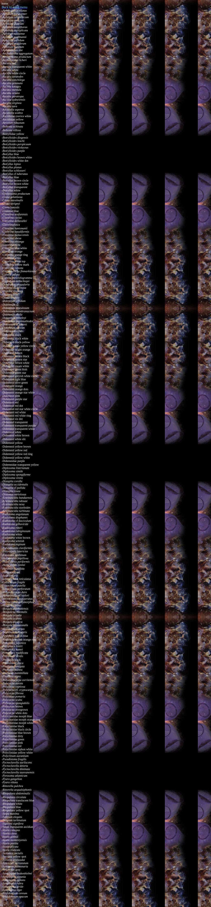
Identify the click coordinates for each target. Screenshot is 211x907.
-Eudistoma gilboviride (15, 524)
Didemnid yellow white (16, 457)
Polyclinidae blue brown (16, 732)
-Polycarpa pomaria (13, 696)
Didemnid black (11, 334)
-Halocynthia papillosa (15, 558)
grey (11, 869)
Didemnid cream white (15, 366)
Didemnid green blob (14, 369)
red (9, 63)
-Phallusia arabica (12, 663)
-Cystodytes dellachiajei (15, 281)
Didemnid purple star (14, 399)
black (17, 659)
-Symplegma (9, 890)
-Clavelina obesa (11, 238)
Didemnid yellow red (14, 450)
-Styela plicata (10, 846)
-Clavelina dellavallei (14, 221)
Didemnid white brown (15, 435)
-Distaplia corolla (12, 481)
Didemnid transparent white (18, 428)
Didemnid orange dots (15, 389)
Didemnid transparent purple (19, 425)
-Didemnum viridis (12, 331)
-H (3, 568)
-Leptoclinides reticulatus (16, 579)
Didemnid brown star (14, 359)
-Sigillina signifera (12, 823)
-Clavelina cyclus (12, 217)
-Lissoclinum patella (13, 585)
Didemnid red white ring (16, 415)
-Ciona (6, 207)
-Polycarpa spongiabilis (15, 703)
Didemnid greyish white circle (20, 376)
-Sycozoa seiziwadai (13, 859)
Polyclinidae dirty (12, 736)
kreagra (11, 86)
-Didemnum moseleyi (14, 317)
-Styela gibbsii (10, 836)
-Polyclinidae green (13, 739)
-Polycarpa (8, 709)
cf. (14, 287)
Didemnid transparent (15, 422)
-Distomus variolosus (14, 494)
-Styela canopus (11, 830)
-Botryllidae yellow (13, 133)
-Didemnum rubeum (13, 327)
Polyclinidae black (13, 726)
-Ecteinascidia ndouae (15, 501)
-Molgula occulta (12, 615)
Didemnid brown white (15, 362)
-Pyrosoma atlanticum (14, 775)
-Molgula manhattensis (15, 608)
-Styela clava (9, 833)
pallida (20, 568)
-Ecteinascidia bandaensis (17, 497)
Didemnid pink (11, 395)
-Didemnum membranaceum (18, 311)
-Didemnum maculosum (15, 308)
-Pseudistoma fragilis (14, 759)
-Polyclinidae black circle (16, 729)
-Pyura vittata (10, 782)
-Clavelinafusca (11, 224)
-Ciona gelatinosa (12, 197)
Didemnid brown (12, 353)
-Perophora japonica (14, 642)
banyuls (14, 207)
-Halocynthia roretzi (13, 565)
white (10, 70)
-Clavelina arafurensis (15, 214)
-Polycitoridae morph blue (17, 716)
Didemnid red (10, 402)
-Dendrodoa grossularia (15, 284)
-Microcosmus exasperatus (17, 598)
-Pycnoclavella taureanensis (18, 772)
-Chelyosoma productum (16, 193)
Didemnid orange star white (18, 392)
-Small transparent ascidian (17, 826)
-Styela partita (10, 843)
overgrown (21, 709)
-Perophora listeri (12, 646)
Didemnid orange (12, 386)
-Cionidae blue (10, 211)
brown (12, 706)
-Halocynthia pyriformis (16, 561)
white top (13, 261)
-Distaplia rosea (11, 491)
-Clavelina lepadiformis (15, 231)
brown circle (15, 180)
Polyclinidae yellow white (17, 752)
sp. (17, 304)
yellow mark (15, 264)
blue (10, 154)
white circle (14, 73)
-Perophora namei (12, 649)
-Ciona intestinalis (12, 200)
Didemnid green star (14, 372)
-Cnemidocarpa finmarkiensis (19, 271)
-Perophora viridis (12, 656)
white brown (16, 537)
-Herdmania (9, 572)
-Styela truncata (11, 850)
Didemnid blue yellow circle (18, 345)
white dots (14, 713)
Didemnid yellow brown (16, 446)
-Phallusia (8, 659)
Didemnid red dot (12, 405)
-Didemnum (9, 304)
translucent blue (18, 800)
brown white (17, 157)
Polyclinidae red (11, 746)
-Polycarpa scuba (12, 699)
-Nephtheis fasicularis (14, 632)
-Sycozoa (7, 856)
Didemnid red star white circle (20, 409)
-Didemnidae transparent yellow (20, 464)
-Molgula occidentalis (14, 612)
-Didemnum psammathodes (17, 321)
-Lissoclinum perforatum (16, 588)
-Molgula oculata (12, 618)
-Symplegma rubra (12, 883)
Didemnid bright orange (16, 349)
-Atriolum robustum (13, 122)
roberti (22, 324)
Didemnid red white (14, 412)
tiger (19, 890)
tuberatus (22, 174)
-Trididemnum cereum (14, 893)
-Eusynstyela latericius (15, 551)
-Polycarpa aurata (12, 683)
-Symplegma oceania (14, 876)
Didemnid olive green (15, 382)
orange (12, 251)
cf (15, 174)
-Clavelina (8, 248)
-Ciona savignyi (11, 203)
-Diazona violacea (12, 291)
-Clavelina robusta (12, 268)
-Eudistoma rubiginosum (16, 531)
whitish (13, 541)
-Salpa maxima (10, 813)
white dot (15, 160)
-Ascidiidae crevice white (16, 116)
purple (13, 150)
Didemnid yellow (12, 442)
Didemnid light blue (14, 379)
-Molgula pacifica (12, 621)
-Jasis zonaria (10, 575)
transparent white (17, 66)
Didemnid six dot (12, 419)
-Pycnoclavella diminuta (16, 769)
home (5, 3)
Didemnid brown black (15, 356)
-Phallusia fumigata (13, 666)
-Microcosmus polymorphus (18, 602)
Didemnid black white (15, 338)
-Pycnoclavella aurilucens (17, 762)
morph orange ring (19, 639)
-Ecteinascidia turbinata (16, 510)
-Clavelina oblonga (13, 241)
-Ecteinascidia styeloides (16, 507)
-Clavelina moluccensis (15, 235)
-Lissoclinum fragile (13, 582)
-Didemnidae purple (13, 461)
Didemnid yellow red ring (17, 454)
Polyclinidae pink (12, 742)
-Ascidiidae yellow (12, 119)
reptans (13, 880)
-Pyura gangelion (12, 779)
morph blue (21, 635)
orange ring (21, 254)
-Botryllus (8, 174)
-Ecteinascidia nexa (13, 504)
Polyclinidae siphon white (17, 749)
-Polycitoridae (10, 719)
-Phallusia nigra (11, 676)
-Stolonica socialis (12, 853)
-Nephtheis (8, 635)
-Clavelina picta (11, 244)
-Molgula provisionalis (15, 625)
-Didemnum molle (12, 314)
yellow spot (15, 810)
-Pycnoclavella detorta (15, 765)
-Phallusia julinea (12, 669)
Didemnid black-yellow (16, 342)
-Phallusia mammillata (15, 673)
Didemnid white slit (14, 439)
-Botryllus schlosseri (14, 170)
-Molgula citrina (11, 605)
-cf (13, 487)
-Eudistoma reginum (13, 544)
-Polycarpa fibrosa (12, 693)
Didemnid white (11, 432)
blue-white (21, 248)
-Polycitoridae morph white (17, 722)
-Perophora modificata (15, 652)
